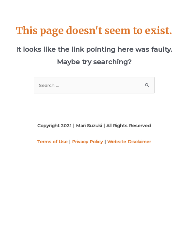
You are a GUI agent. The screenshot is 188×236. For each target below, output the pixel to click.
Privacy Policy (87, 141)
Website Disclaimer (129, 141)
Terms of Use (52, 141)
